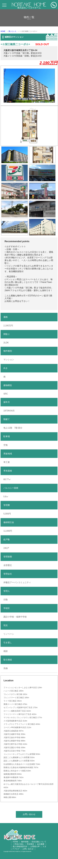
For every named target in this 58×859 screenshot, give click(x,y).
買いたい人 (12, 31)
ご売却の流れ (18, 844)
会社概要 (40, 844)
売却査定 (30, 844)
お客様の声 (35, 846)
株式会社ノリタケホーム (29, 8)
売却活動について (38, 842)
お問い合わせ (29, 814)
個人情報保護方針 (20, 846)
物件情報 (25, 842)
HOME (3, 31)
